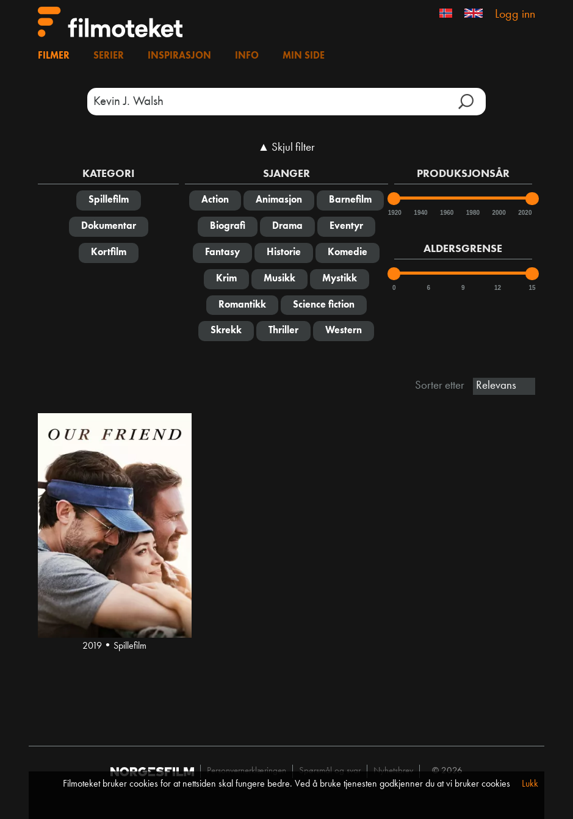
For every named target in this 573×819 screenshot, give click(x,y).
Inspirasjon (179, 56)
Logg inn (515, 15)
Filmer (54, 56)
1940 (420, 212)
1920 (394, 212)
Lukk (530, 784)
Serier (108, 56)
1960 (446, 212)
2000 (498, 212)
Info (247, 56)
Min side (304, 56)
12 (497, 287)
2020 (524, 212)
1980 (472, 212)
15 (531, 287)
